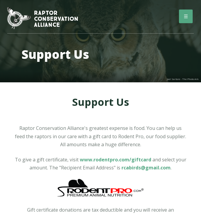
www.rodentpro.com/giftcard (115, 159)
